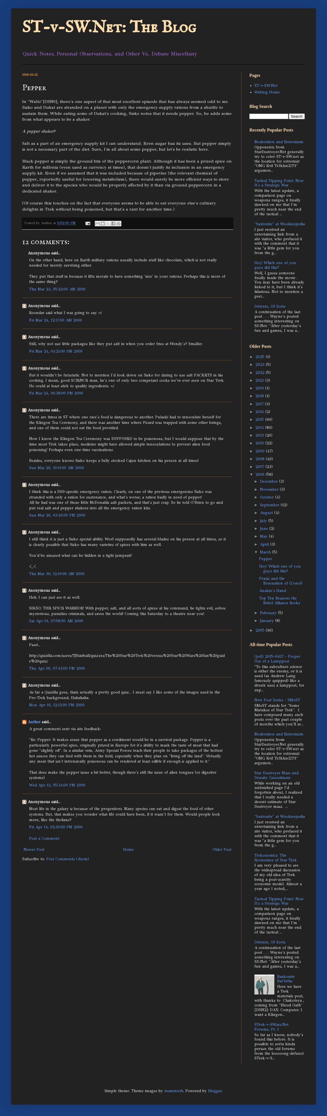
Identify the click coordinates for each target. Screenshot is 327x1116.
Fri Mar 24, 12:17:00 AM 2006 (55, 320)
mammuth (173, 1091)
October (267, 497)
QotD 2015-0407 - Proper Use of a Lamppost (277, 659)
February (269, 613)
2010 (260, 443)
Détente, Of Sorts (269, 306)
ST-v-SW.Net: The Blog (109, 27)
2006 (261, 474)
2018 (260, 396)
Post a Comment (44, 838)
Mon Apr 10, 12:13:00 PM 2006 (57, 705)
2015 (260, 419)
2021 (260, 380)
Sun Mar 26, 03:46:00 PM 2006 (57, 515)
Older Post (222, 849)
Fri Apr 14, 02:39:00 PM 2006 (56, 827)
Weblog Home (267, 92)
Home (128, 849)
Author (34, 722)
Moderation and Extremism (278, 142)
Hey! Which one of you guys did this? (275, 265)
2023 (261, 364)
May (264, 536)
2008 (261, 459)
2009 (261, 451)
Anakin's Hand (272, 590)
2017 (260, 404)
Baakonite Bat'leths (286, 979)
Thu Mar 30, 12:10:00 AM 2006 (57, 573)
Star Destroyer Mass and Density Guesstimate (276, 775)
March (266, 552)
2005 (261, 630)
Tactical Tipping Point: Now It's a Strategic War (279, 183)
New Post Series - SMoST (277, 700)
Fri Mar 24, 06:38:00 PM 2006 (56, 393)
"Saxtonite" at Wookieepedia (279, 224)
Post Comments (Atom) (67, 859)
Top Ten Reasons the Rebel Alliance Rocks (279, 600)
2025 (261, 357)
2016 (260, 411)
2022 (261, 372)
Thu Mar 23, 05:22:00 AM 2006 (57, 289)
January (267, 620)
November (270, 489)
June (264, 528)
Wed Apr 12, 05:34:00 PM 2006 (57, 785)
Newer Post (34, 849)
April (265, 544)
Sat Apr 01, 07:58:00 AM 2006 (56, 621)
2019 (260, 388)
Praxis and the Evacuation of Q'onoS (280, 581)
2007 (260, 466)
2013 (260, 435)
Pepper (265, 558)
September (270, 505)
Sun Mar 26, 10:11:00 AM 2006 (56, 467)
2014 (260, 427)
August (267, 512)
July (264, 520)
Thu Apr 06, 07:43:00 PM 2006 (57, 668)
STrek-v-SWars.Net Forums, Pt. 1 (271, 1027)
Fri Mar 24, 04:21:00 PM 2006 (56, 351)
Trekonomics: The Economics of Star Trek (275, 857)
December (269, 481)
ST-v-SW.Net (265, 85)
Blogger (215, 1091)
